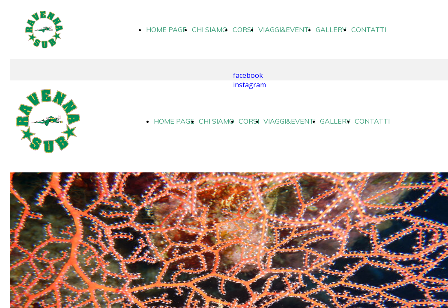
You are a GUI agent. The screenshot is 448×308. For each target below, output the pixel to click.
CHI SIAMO (209, 29)
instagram (249, 84)
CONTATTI (368, 29)
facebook (248, 75)
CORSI (243, 29)
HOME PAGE (166, 29)
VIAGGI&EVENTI (284, 29)
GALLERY (331, 29)
